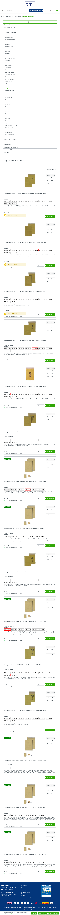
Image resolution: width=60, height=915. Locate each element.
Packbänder (7, 102)
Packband (7, 99)
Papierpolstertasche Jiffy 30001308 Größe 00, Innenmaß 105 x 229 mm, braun (25, 665)
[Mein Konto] (50, 10)
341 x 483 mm (49, 201)
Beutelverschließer (9, 37)
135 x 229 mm (14, 203)
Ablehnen (34, 913)
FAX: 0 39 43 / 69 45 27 (7, 892)
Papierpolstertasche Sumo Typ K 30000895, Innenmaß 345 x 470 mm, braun (25, 481)
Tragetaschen (8, 123)
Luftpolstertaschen (9, 83)
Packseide (7, 111)
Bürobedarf (6, 155)
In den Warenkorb (49, 216)
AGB (22, 887)
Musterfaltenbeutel (9, 95)
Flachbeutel (7, 60)
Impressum (23, 890)
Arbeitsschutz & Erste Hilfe (10, 139)
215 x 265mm (35, 489)
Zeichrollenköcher (9, 137)
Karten (6, 76)
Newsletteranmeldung (26, 897)
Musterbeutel (8, 92)
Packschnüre (7, 109)
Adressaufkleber (8, 34)
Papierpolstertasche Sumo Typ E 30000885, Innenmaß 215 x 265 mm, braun (25, 760)
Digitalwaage (8, 55)
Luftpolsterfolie (8, 81)
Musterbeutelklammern (10, 90)
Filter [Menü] (30, 22)
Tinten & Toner (7, 144)
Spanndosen (7, 116)
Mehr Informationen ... (13, 913)
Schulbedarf (6, 142)
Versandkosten (27, 907)
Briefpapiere (7, 44)
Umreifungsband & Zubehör (11, 125)
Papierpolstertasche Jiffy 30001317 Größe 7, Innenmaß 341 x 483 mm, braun (25, 193)
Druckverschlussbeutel (10, 58)
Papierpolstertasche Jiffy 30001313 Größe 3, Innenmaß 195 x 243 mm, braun (25, 386)
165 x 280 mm (14, 201)
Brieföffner (7, 53)
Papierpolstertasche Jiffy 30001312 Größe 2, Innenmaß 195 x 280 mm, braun (25, 432)
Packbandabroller (8, 97)
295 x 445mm (14, 489)
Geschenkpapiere (9, 69)
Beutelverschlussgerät (10, 39)
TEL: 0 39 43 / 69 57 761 (7, 889)
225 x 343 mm (35, 201)
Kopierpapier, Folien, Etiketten (11, 147)
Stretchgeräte (8, 120)
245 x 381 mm (28, 201)
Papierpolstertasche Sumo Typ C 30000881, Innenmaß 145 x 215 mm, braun (25, 854)
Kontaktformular (11, 898)
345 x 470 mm (28, 489)
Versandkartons (8, 132)
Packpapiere (7, 104)
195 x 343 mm (7, 201)
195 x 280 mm (21, 201)
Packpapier (7, 106)
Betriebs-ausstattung (9, 149)
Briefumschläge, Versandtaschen (12, 48)
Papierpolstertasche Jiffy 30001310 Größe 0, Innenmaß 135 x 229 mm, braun (25, 710)
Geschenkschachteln (9, 72)
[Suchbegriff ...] (16, 10)
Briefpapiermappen (9, 46)
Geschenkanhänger (9, 62)
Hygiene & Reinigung (8, 24)
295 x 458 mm (42, 201)
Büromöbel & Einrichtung (9, 27)
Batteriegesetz (24, 893)
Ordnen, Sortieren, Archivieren (11, 30)
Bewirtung (6, 152)
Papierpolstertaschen (10, 88)
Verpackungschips (9, 127)
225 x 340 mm (7, 489)
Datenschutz (24, 889)
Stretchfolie (7, 118)
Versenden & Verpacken (10, 32)
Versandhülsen (8, 130)
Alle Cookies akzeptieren (52, 913)
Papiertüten (7, 113)
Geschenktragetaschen (10, 74)
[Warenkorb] (55, 10)
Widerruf (23, 895)
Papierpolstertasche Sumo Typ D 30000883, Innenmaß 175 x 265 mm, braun (25, 807)
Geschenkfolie (8, 67)
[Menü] (2, 10)
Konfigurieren (42, 913)
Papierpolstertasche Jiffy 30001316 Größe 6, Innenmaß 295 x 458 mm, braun (25, 242)
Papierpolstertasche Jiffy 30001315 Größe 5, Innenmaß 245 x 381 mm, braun (25, 291)
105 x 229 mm (7, 203)
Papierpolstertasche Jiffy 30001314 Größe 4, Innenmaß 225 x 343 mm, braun (25, 340)
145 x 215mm (41, 489)
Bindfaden (7, 41)
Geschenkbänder (8, 65)
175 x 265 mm (21, 489)
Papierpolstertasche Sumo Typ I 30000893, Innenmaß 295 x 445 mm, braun (25, 528)
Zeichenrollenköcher (9, 134)
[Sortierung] (51, 169)
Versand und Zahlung (25, 892)
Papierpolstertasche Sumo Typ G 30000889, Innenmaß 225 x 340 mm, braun (25, 621)
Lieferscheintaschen (9, 79)
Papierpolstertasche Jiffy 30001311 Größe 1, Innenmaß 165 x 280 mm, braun (25, 572)
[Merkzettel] (47, 10)
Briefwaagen (7, 51)
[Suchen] (27, 10)
